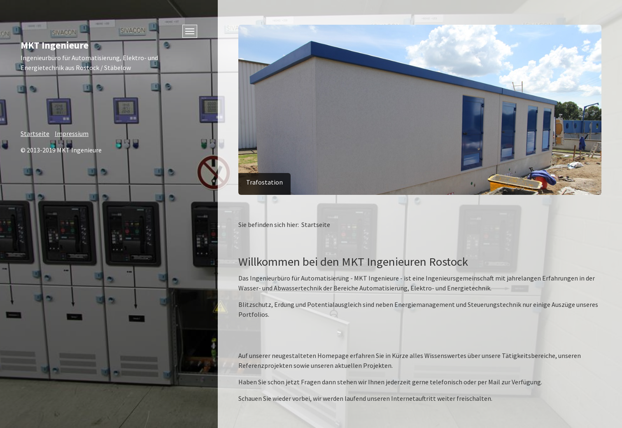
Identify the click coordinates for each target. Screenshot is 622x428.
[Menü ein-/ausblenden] (189, 31)
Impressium (72, 133)
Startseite (35, 133)
